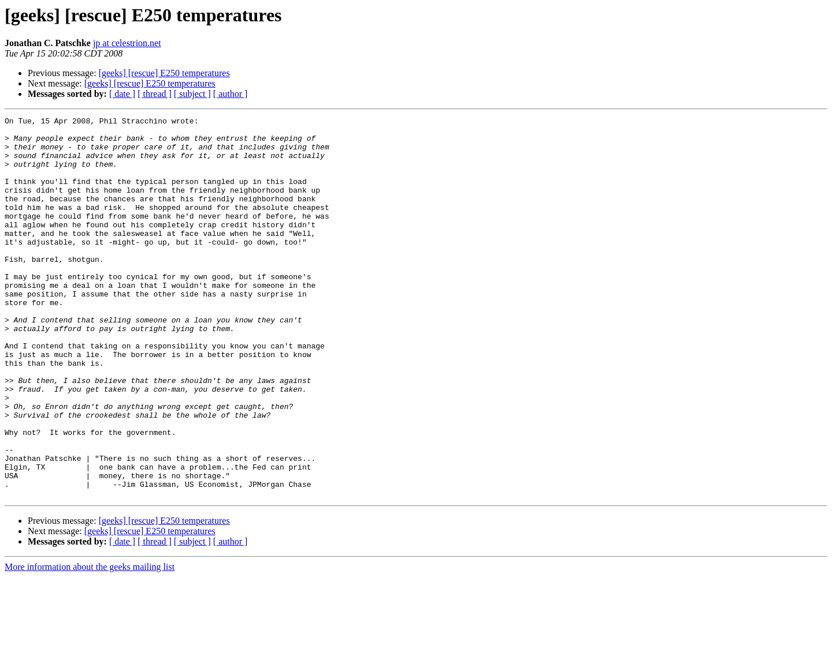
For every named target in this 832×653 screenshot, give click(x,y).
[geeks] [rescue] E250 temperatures (164, 73)
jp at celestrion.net (127, 43)
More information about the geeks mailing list (89, 643)
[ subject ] (192, 94)
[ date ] (122, 94)
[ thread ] (155, 94)
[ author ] (230, 94)
